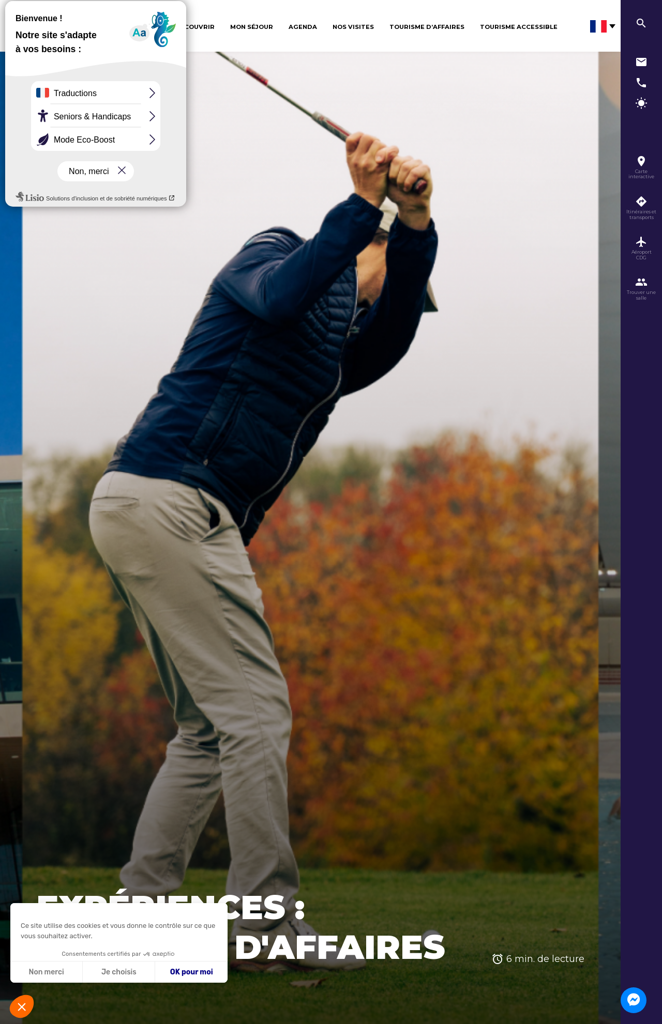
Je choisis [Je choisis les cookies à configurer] (119, 972)
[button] (21, 1006)
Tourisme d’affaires (426, 26)
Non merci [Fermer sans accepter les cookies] (46, 972)
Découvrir (195, 26)
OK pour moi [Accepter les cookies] (191, 972)
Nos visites (353, 26)
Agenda (303, 26)
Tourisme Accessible (519, 26)
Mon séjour (251, 26)
